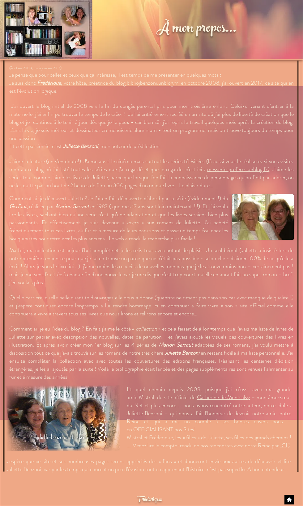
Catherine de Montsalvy (223, 397)
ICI (283, 445)
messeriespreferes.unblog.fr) (238, 169)
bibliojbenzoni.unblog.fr (152, 83)
